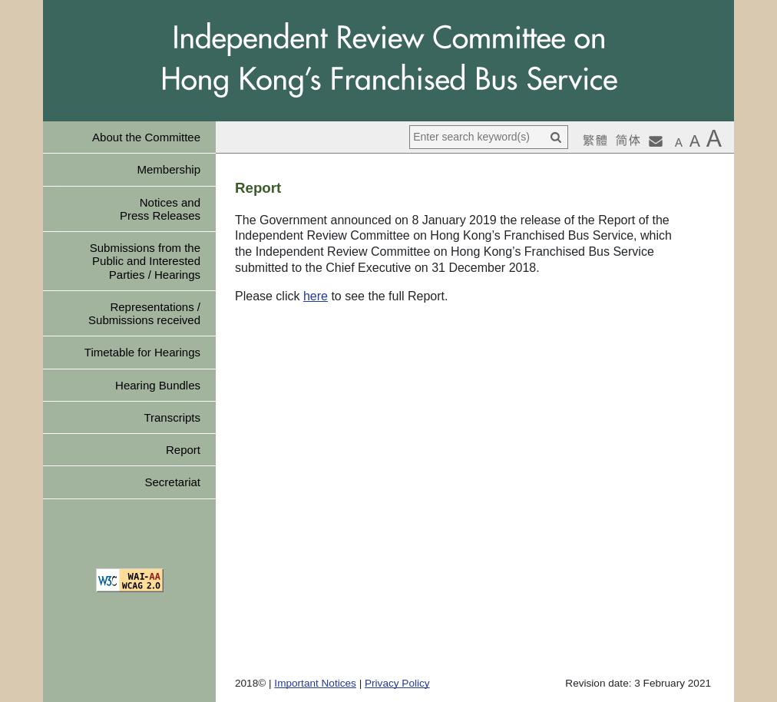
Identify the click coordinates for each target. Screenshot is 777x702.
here (315, 296)
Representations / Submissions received (144, 313)
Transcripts (172, 417)
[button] (679, 142)
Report (183, 449)
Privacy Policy (397, 683)
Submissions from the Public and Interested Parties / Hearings (145, 261)
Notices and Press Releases (160, 209)
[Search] (556, 137)
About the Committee (146, 137)
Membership (168, 169)
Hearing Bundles (157, 385)
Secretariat (172, 481)
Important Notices (315, 683)
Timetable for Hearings (142, 352)
